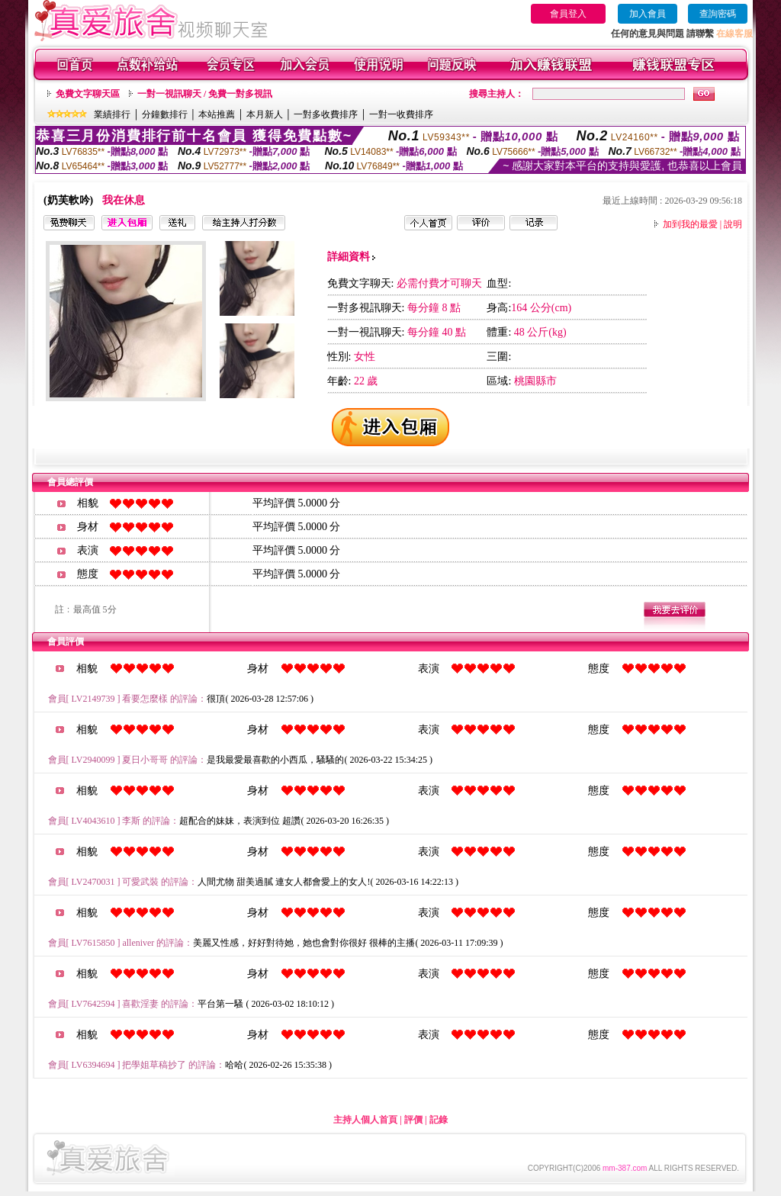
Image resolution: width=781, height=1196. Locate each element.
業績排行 (112, 114)
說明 (733, 224)
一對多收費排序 (326, 114)
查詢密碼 (717, 13)
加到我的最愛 (690, 224)
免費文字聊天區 (88, 93)
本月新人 (264, 114)
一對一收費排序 (401, 114)
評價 (413, 1119)
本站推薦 (216, 114)
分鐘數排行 (165, 114)
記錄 (438, 1119)
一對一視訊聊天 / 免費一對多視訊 (204, 93)
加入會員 (647, 13)
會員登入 (568, 13)
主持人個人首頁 (365, 1119)
